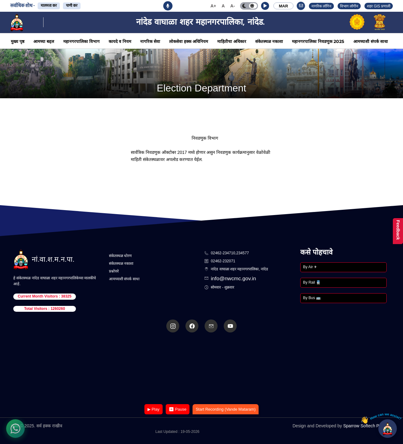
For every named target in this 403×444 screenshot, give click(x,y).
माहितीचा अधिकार (231, 41)
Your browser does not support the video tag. (201, 368)
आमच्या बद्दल (43, 41)
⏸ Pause (177, 409)
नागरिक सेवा (150, 41)
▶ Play (153, 409)
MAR (283, 6)
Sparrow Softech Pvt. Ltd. (367, 425)
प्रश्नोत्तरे (114, 271)
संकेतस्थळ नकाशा (269, 41)
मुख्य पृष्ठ (17, 41)
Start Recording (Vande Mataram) (226, 409)
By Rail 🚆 (312, 282)
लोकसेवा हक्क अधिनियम (188, 41)
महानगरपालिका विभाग (81, 41)
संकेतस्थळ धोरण (120, 256)
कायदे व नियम (120, 41)
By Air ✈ (310, 267)
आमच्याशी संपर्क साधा (370, 41)
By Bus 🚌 (312, 298)
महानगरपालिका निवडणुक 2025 (318, 41)
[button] (265, 6)
